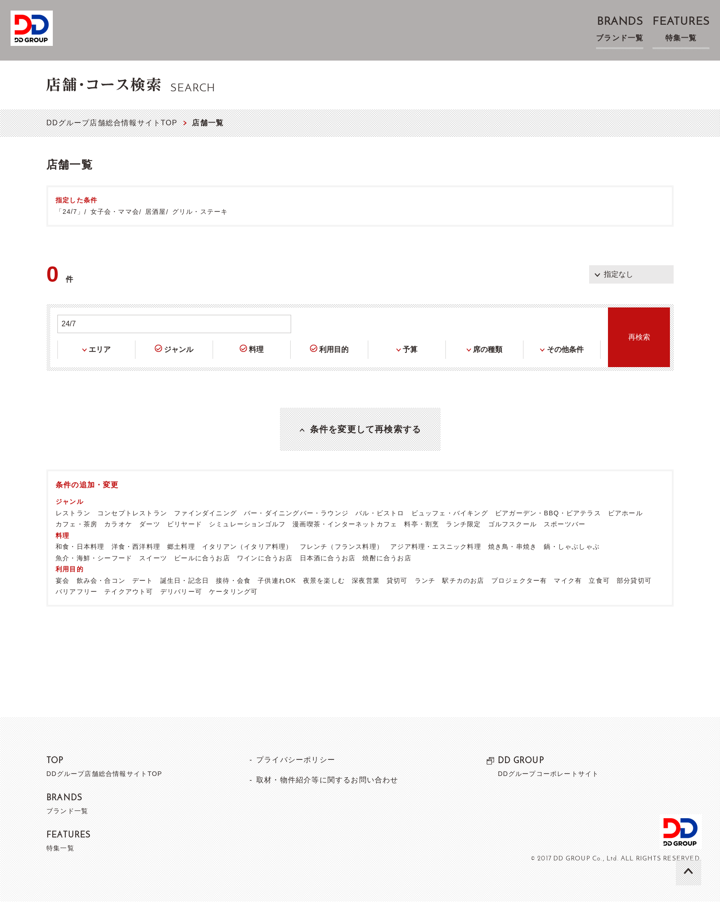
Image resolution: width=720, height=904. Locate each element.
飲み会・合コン (101, 582)
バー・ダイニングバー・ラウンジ (296, 515)
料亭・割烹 (421, 526)
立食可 (599, 582)
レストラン (73, 515)
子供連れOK (277, 582)
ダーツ (149, 526)
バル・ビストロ (379, 515)
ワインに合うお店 (265, 560)
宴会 (62, 582)
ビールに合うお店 (202, 560)
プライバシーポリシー (295, 762)
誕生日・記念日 (184, 582)
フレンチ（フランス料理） (341, 548)
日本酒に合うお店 (328, 560)
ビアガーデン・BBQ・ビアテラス (548, 515)
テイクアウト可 (128, 593)
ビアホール (625, 515)
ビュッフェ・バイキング (449, 515)
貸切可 (397, 582)
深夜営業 (366, 582)
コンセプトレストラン (132, 515)
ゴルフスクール (512, 526)
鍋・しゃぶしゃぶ (572, 548)
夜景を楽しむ (324, 582)
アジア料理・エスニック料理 (435, 548)
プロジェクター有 (519, 582)
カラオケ (118, 526)
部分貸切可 (634, 582)
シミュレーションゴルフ (247, 526)
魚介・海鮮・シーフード (94, 560)
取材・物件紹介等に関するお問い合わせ (327, 782)
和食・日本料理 (80, 548)
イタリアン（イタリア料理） (247, 548)
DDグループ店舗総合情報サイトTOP (111, 123)
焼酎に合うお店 (386, 560)
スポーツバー (564, 526)
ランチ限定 (463, 526)
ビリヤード (184, 526)
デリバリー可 (181, 593)
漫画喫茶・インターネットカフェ (344, 526)
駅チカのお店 (463, 582)
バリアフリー (76, 593)
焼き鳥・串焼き (512, 548)
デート (142, 582)
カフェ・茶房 (76, 526)
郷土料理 (181, 548)
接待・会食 (233, 582)
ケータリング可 (233, 593)
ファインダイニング (205, 515)
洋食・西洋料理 (136, 548)
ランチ (425, 582)
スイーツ (153, 560)
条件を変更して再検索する (365, 430)
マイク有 (568, 582)
